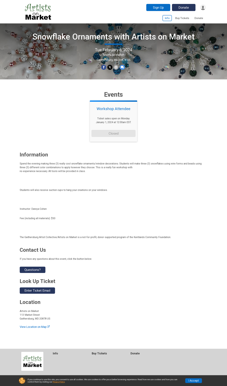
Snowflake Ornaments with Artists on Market (113, 38)
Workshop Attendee (113, 113)
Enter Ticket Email (37, 294)
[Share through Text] (122, 69)
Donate (183, 7)
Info (167, 18)
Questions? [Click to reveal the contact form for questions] (32, 273)
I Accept (193, 380)
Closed (114, 137)
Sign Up (157, 7)
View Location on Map (35, 330)
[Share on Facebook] (103, 69)
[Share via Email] (115, 69)
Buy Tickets (182, 18)
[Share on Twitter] (109, 69)
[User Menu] (203, 7)
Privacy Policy (59, 382)
